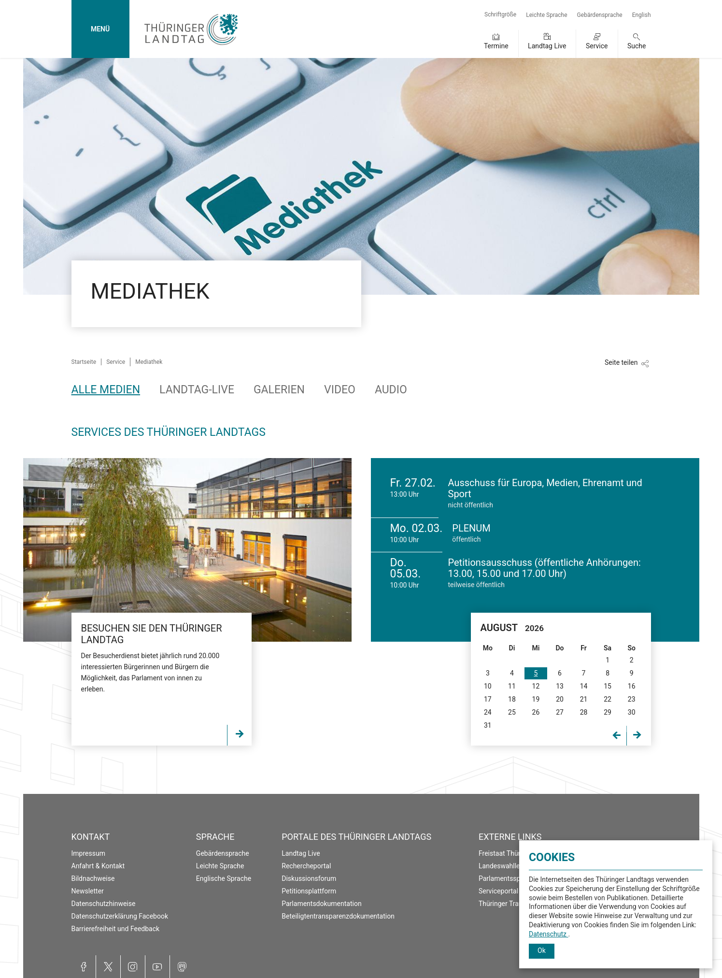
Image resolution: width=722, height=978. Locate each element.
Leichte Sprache (546, 15)
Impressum (88, 853)
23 (632, 699)
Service (597, 46)
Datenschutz (548, 934)
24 (488, 712)
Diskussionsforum (309, 878)
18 (512, 699)
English (641, 15)
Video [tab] (339, 389)
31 (488, 725)
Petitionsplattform (309, 891)
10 (488, 686)
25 (512, 712)
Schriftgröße (500, 14)
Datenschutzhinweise (103, 903)
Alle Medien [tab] (106, 389)
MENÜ (100, 29)
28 (584, 712)
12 (536, 686)
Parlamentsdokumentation (321, 903)
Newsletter (87, 891)
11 (512, 686)
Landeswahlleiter (504, 866)
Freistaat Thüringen (508, 853)
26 (536, 712)
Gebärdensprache (600, 15)
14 (584, 686)
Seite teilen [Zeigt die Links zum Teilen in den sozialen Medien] (621, 362)
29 (607, 712)
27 (560, 712)
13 (560, 686)
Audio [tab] (391, 389)
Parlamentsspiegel (507, 878)
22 (607, 699)
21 (584, 699)
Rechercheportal (306, 866)
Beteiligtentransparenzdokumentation (338, 916)
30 (632, 712)
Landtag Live (547, 46)
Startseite (84, 362)
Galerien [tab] (279, 389)
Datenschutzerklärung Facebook (120, 916)
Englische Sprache (223, 878)
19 (536, 699)
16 (632, 686)
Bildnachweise (93, 878)
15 (607, 686)
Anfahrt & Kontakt (98, 866)
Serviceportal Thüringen (514, 891)
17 (488, 699)
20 (560, 699)
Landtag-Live (196, 389)
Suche (636, 46)
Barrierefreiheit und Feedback (115, 929)
